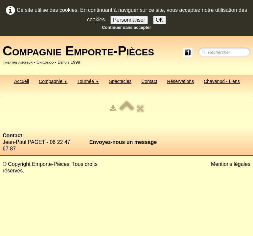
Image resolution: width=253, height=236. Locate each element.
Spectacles (120, 81)
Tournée (88, 81)
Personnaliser (129, 20)
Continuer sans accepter (126, 27)
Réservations (180, 81)
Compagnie (53, 81)
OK (159, 20)
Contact (149, 81)
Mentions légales (230, 164)
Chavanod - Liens (222, 81)
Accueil (21, 81)
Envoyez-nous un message (123, 142)
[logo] (81, 55)
